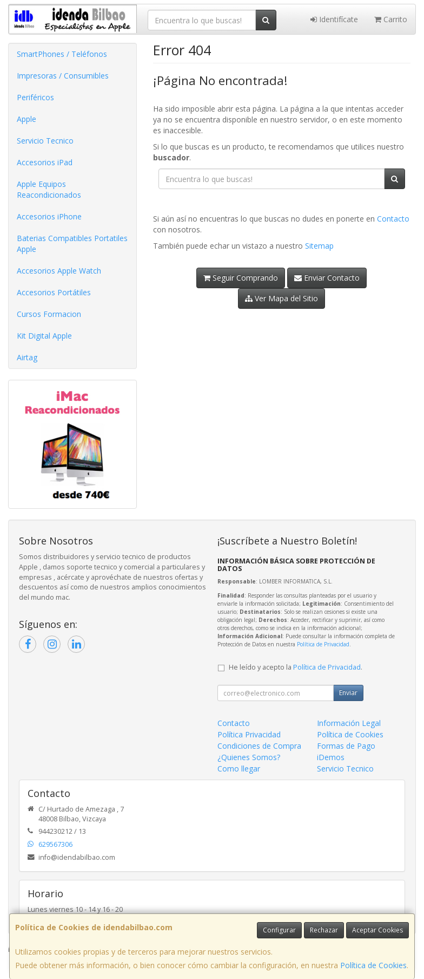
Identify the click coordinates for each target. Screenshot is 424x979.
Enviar (348, 692)
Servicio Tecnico (45, 140)
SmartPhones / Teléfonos (62, 54)
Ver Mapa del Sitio (281, 298)
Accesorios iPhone (49, 216)
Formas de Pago (346, 746)
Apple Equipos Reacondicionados (49, 189)
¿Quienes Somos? (248, 757)
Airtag (27, 357)
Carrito (390, 19)
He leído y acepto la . (295, 667)
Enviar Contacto (327, 278)
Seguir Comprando (240, 278)
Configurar (279, 930)
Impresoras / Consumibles (63, 75)
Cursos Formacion (49, 314)
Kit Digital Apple (44, 335)
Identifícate (334, 19)
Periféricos (35, 97)
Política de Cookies (373, 965)
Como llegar (238, 768)
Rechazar (324, 930)
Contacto (393, 218)
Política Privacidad (249, 734)
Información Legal (349, 723)
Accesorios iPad (44, 162)
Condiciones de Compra (259, 746)
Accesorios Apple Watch (59, 270)
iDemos (331, 757)
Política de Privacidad (323, 644)
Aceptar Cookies (377, 930)
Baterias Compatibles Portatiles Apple (72, 243)
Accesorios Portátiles (54, 292)
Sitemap (319, 246)
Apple (26, 119)
